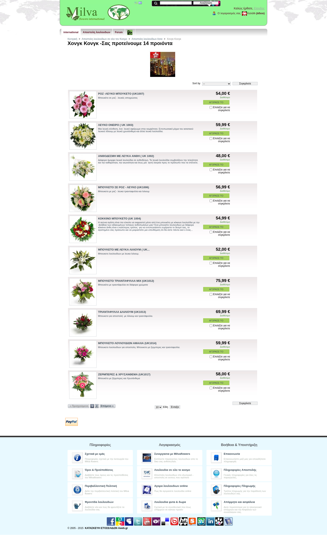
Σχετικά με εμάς (95, 453)
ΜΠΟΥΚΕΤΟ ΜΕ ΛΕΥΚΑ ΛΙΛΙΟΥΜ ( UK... (124, 249)
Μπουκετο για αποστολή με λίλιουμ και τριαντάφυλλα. (125, 316)
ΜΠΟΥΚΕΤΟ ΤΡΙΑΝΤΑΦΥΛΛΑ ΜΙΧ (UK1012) (126, 280)
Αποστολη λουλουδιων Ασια (147, 39)
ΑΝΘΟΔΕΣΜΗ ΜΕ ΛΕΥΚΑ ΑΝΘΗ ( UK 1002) (126, 156)
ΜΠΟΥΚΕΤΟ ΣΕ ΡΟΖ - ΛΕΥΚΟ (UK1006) (123, 187)
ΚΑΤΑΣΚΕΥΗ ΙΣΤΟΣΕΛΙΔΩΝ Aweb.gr (106, 528)
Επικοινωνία (232, 453)
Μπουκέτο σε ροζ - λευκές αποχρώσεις (118, 97)
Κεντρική (72, 39)
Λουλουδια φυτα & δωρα (170, 502)
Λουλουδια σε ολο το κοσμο (172, 469)
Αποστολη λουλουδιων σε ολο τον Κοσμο (104, 39)
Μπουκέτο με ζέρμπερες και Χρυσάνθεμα (119, 378)
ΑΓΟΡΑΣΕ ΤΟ (216, 102)
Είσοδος (259, 8)
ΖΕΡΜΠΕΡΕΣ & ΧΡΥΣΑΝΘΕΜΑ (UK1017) (124, 374)
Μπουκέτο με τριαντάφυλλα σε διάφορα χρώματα (123, 284)
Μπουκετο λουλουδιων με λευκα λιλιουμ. (118, 253)
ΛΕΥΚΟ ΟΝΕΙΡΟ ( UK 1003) (115, 125)
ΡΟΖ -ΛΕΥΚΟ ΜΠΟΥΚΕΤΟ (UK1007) (121, 93)
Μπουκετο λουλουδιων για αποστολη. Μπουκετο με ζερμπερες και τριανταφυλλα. (139, 347)
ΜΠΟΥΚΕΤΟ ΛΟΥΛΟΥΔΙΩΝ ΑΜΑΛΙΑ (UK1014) (127, 343)
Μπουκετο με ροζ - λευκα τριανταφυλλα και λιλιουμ (123, 191)
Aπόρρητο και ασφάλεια (239, 502)
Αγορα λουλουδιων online (171, 485)
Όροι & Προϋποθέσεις (99, 469)
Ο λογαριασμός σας (229, 13)
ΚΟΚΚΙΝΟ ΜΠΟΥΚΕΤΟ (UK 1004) (119, 218)
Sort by (196, 83)
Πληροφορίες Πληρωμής (239, 485)
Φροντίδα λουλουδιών (99, 502)
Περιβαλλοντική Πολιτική (101, 485)
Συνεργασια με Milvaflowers (172, 453)
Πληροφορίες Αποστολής (240, 469)
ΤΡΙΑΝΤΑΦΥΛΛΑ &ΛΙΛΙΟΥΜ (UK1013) (122, 311)
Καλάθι (251, 13)
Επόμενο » (107, 406)
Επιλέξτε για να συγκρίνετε (221, 109)
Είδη (165, 407)
